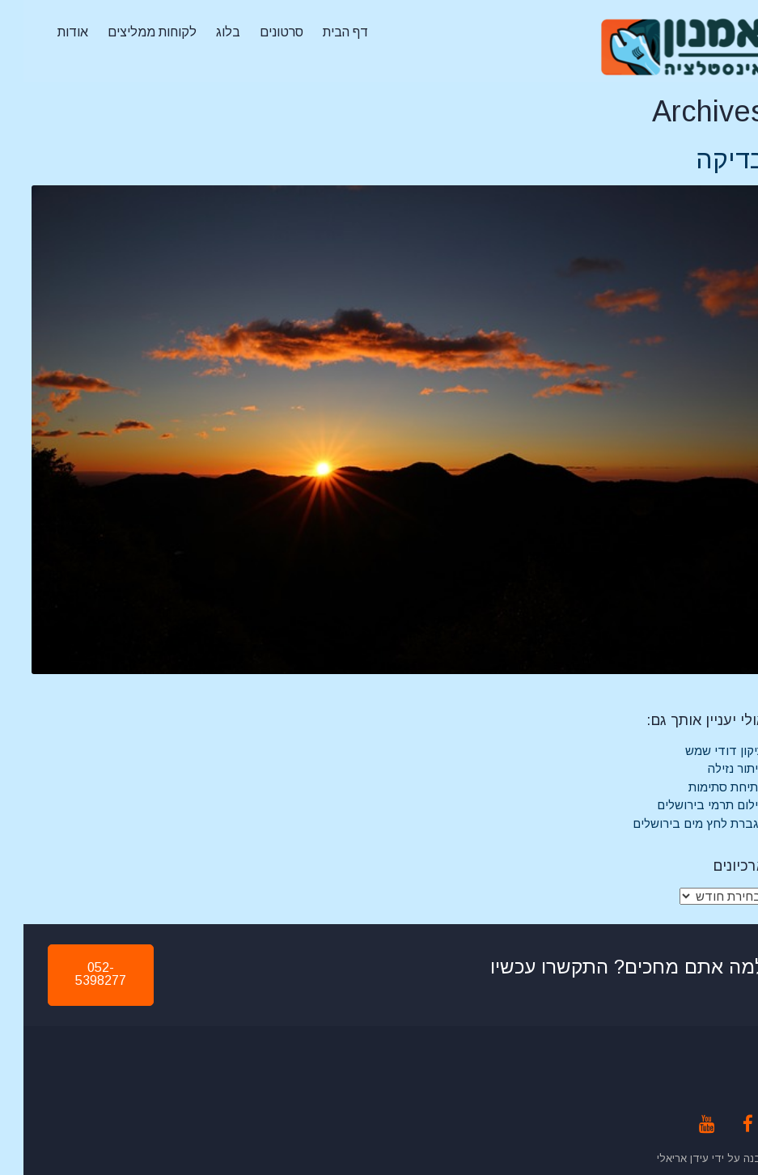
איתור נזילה (713, 768)
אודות (49, 32)
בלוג (205, 32)
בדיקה (707, 159)
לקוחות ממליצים (128, 32)
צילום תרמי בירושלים (687, 805)
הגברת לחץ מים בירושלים (675, 823)
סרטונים (258, 32)
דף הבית (322, 32)
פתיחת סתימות (703, 787)
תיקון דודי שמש (702, 750)
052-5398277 (77, 974)
